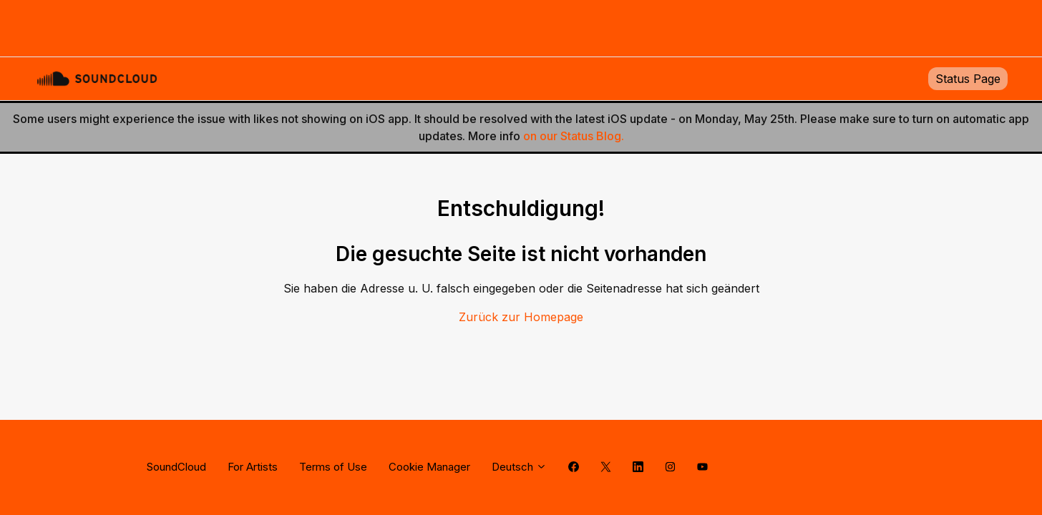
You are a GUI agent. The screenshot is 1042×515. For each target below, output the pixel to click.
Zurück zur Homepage (521, 317)
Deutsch (519, 467)
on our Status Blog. (573, 136)
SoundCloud (176, 467)
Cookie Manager (429, 467)
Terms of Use (333, 467)
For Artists (253, 467)
